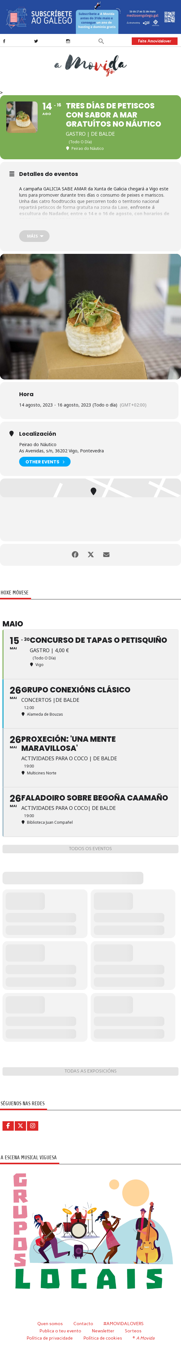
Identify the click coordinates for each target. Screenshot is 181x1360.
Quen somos (50, 1323)
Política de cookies (102, 1338)
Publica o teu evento (60, 1330)
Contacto (83, 1323)
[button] (101, 40)
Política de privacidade (50, 1338)
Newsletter (103, 1330)
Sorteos (133, 1330)
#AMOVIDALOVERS (124, 1323)
